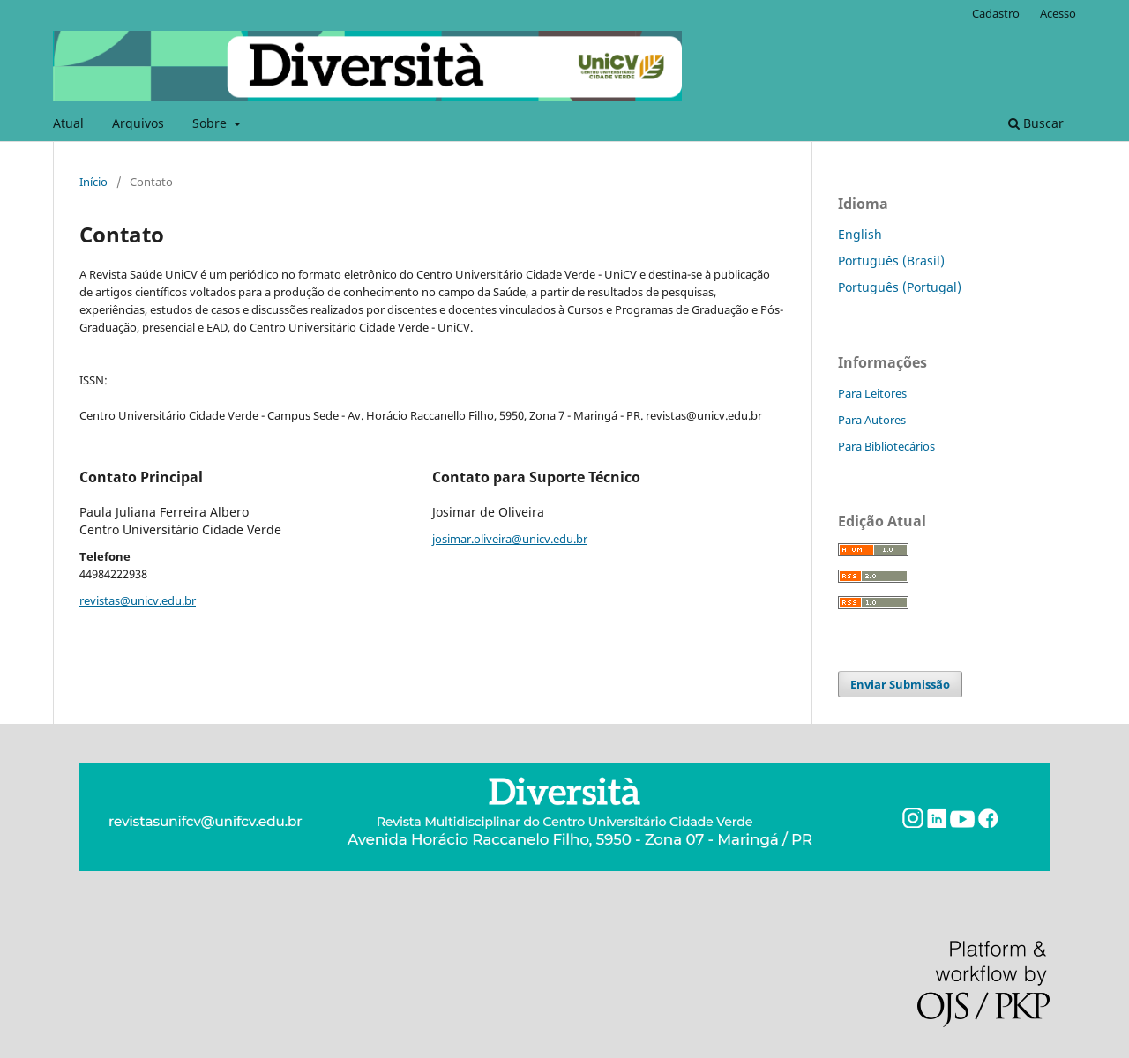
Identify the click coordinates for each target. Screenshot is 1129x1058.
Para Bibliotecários (886, 446)
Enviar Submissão (900, 684)
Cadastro (996, 13)
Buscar (1036, 123)
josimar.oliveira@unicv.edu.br (509, 539)
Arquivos (138, 123)
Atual (68, 123)
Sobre (211, 123)
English (860, 234)
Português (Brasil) (891, 260)
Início (93, 182)
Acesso (1058, 13)
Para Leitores (872, 393)
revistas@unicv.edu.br (137, 600)
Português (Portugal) (899, 287)
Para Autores (872, 420)
